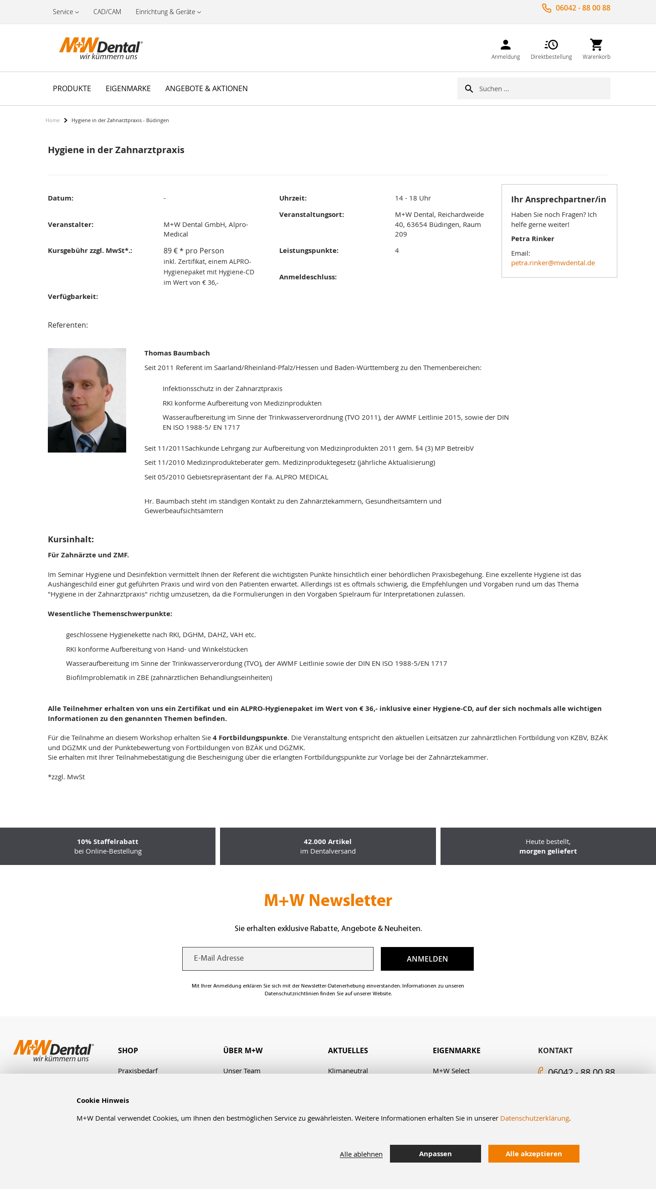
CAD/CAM (107, 11)
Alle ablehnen (361, 1153)
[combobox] (544, 88)
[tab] (170, 1051)
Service (63, 11)
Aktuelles (348, 1050)
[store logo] (91, 48)
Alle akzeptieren (534, 1153)
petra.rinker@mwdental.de (553, 262)
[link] (506, 48)
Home (53, 120)
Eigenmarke (457, 1050)
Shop (128, 1050)
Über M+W (242, 1050)
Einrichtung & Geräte (165, 11)
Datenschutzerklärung (534, 1117)
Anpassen (435, 1153)
